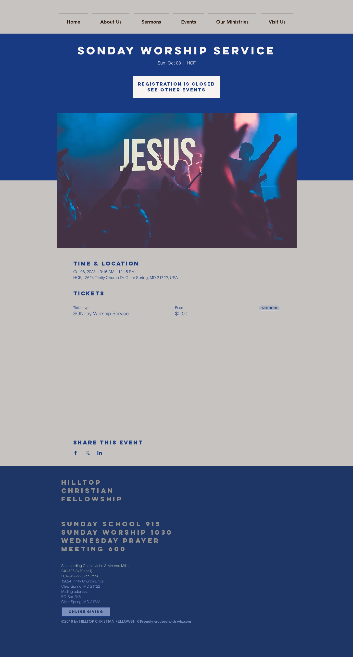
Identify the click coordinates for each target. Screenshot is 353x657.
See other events (176, 90)
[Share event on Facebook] (75, 453)
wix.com (184, 621)
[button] (85, 612)
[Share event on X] (87, 453)
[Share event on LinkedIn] (99, 453)
